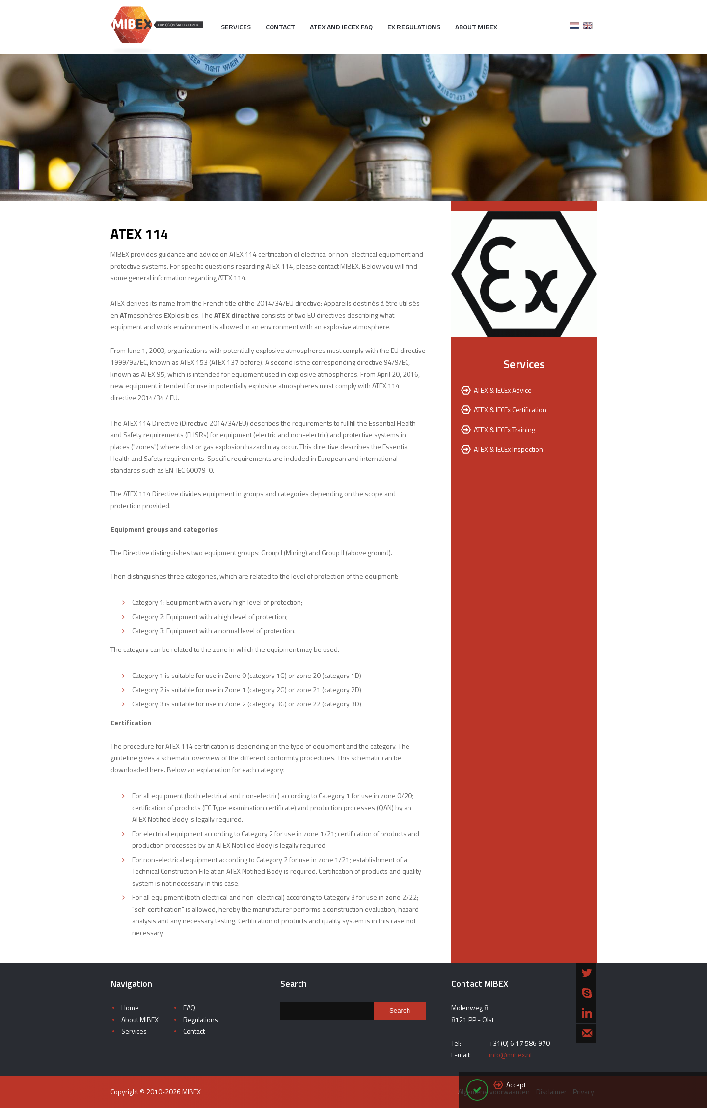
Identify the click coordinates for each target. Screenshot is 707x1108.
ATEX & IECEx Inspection (508, 449)
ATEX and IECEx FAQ (341, 27)
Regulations (200, 1019)
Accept (516, 1085)
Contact (280, 27)
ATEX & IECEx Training (504, 429)
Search (399, 1010)
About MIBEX (476, 27)
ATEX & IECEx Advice (503, 390)
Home (130, 1007)
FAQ (189, 1007)
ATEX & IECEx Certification (510, 410)
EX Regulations (413, 27)
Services (236, 27)
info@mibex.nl (510, 1055)
